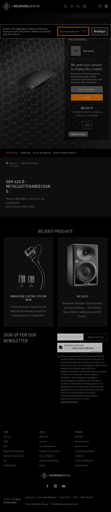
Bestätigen (100, 31)
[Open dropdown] (73, 31)
